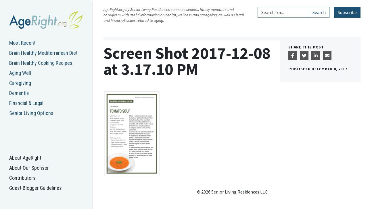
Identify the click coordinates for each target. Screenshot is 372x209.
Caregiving (20, 83)
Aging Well (20, 73)
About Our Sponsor (29, 168)
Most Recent (22, 43)
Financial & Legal (26, 103)
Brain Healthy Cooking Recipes (40, 63)
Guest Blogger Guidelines (35, 188)
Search (319, 12)
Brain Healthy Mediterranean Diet (43, 53)
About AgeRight (25, 158)
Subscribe (347, 12)
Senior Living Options (31, 113)
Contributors (22, 178)
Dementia (19, 93)
